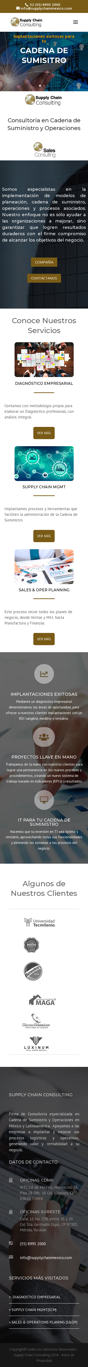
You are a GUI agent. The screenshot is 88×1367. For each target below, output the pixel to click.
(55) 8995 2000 (33, 1243)
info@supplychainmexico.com (46, 1257)
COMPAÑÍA (44, 262)
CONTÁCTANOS (44, 278)
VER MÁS (44, 433)
